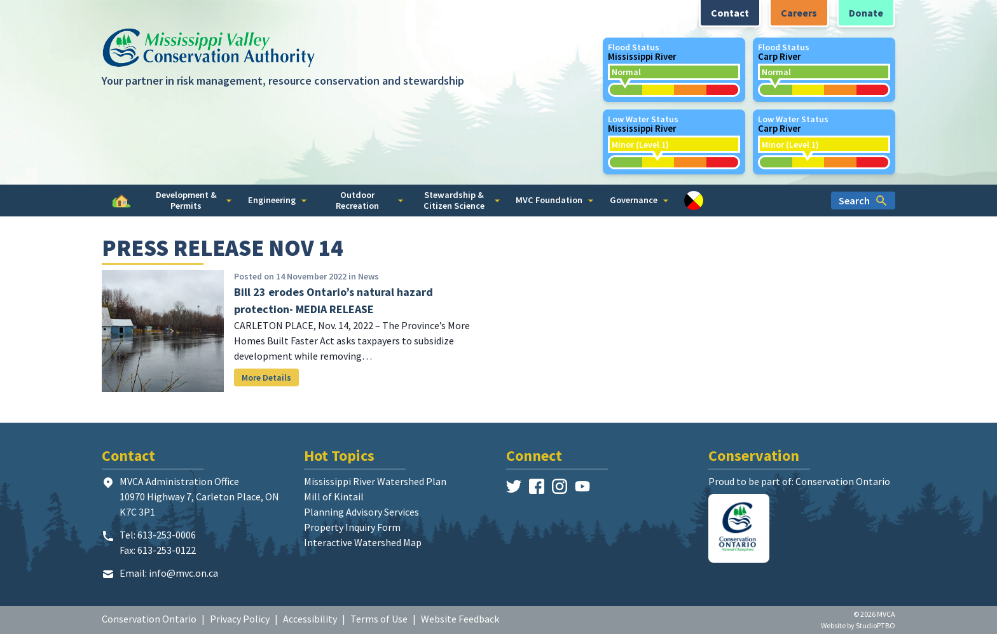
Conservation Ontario (149, 618)
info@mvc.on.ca (183, 573)
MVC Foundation (554, 200)
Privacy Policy (240, 618)
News (368, 276)
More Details (266, 377)
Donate (866, 12)
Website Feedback (460, 618)
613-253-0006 (166, 534)
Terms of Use (379, 618)
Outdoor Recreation (369, 200)
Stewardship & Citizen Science (461, 200)
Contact (730, 12)
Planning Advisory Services (361, 511)
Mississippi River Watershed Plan (375, 481)
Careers (799, 12)
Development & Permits (194, 200)
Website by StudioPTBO (858, 625)
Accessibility (310, 618)
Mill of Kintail (334, 496)
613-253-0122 (166, 550)
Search (863, 200)
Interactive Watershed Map (363, 542)
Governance (639, 200)
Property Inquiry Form (352, 527)
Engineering (277, 200)
